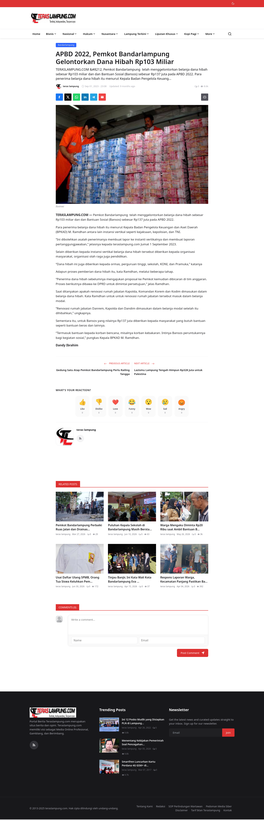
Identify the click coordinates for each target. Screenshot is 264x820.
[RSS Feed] (80, 439)
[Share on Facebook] (59, 97)
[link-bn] (132, 462)
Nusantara (110, 34)
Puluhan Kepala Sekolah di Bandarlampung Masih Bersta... (130, 528)
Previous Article (117, 363)
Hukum (89, 34)
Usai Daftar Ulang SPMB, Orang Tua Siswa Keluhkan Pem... (77, 580)
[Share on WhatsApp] (76, 97)
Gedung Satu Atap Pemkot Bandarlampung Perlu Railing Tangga (93, 372)
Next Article (144, 363)
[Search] (230, 34)
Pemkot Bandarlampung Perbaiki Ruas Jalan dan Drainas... (79, 528)
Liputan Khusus (167, 34)
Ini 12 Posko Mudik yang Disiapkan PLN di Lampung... (143, 721)
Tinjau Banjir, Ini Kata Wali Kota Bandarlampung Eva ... (129, 580)
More (210, 34)
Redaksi (160, 806)
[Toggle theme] (233, 3)
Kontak (227, 810)
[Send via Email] (102, 97)
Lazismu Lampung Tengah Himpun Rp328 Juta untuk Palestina (168, 372)
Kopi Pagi (192, 34)
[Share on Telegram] (93, 97)
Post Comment (192, 653)
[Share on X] (67, 97)
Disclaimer (181, 810)
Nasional (70, 34)
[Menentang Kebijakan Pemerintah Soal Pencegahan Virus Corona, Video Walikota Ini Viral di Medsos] (109, 746)
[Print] (204, 97)
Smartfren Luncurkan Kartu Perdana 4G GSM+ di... (138, 763)
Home (36, 34)
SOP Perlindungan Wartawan (186, 806)
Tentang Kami (145, 806)
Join (228, 733)
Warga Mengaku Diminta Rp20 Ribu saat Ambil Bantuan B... (181, 528)
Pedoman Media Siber (219, 806)
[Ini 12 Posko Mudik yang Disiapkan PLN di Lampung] (109, 725)
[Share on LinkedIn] (85, 97)
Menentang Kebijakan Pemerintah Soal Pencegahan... (143, 742)
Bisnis (51, 34)
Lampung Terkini (136, 34)
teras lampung (86, 430)
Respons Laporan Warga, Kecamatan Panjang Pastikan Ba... (184, 580)
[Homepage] (53, 18)
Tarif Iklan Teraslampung (205, 810)
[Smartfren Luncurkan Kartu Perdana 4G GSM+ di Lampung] (109, 767)
